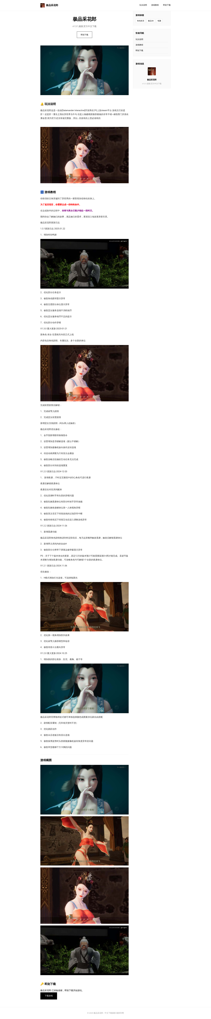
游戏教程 (155, 5)
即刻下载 (167, 5)
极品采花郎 (49, 5)
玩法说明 (143, 5)
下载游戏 (49, 996)
